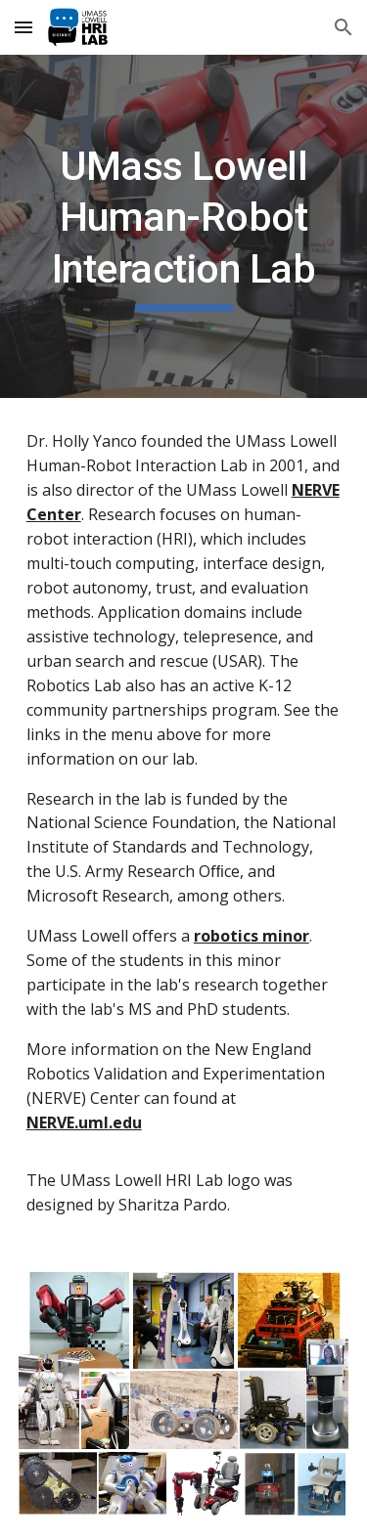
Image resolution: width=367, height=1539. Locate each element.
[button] (23, 27)
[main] (184, 226)
